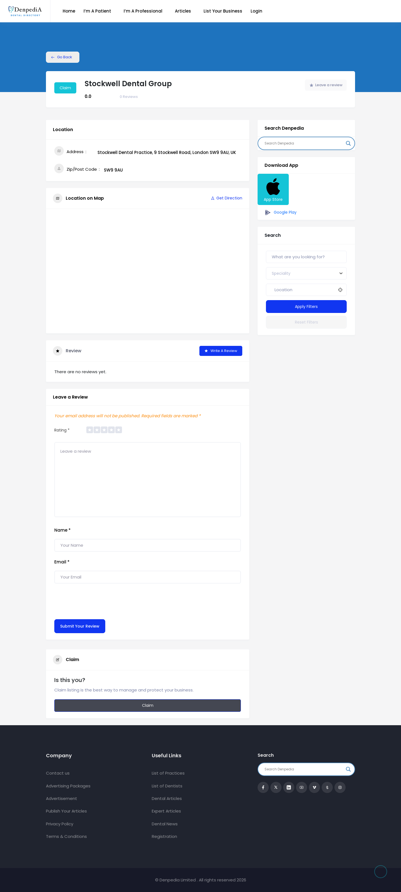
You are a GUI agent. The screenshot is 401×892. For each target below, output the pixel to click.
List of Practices (168, 773)
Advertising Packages (68, 786)
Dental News (165, 824)
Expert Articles (166, 811)
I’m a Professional (143, 11)
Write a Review (220, 350)
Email (62, 562)
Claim (65, 88)
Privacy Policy (59, 824)
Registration (164, 836)
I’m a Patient (97, 11)
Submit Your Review (79, 626)
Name (62, 530)
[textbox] (281, 273)
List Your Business (223, 11)
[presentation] (96, 600)
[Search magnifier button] (348, 143)
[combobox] (306, 273)
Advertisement (61, 798)
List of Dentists (167, 786)
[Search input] (304, 143)
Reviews (129, 96)
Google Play (280, 212)
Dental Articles (167, 798)
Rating (62, 430)
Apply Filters (306, 306)
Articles (183, 11)
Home (69, 11)
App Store (273, 189)
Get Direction (226, 198)
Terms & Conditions (66, 836)
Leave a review (326, 85)
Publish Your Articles (66, 811)
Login (256, 11)
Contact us (58, 773)
